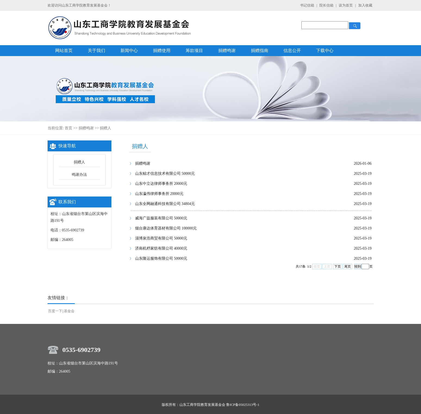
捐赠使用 (161, 50)
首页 (68, 128)
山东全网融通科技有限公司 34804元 (165, 204)
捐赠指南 (259, 50)
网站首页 (64, 50)
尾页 (347, 266)
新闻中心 (129, 50)
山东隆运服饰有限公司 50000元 (161, 258)
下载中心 (324, 50)
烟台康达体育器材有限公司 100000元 (166, 228)
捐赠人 (105, 128)
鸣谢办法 (79, 175)
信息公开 (292, 50)
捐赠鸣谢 (227, 50)
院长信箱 (326, 5)
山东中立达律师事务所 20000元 (161, 184)
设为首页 (346, 5)
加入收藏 (365, 5)
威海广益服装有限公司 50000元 (161, 218)
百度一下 (55, 311)
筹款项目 (194, 50)
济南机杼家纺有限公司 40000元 (161, 248)
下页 (337, 266)
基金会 (69, 311)
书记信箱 (307, 5)
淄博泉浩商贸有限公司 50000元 (161, 238)
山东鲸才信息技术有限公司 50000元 (165, 173)
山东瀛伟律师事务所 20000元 (159, 194)
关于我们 (96, 50)
